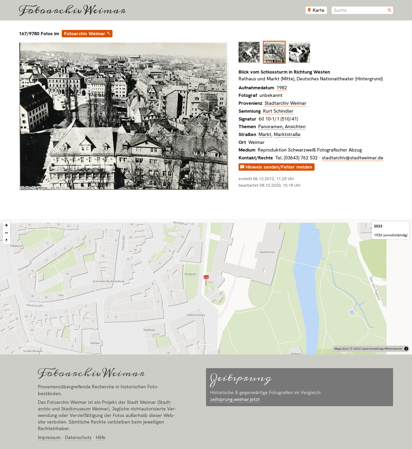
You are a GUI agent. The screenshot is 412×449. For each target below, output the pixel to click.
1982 (281, 88)
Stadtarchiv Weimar (285, 103)
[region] (206, 286)
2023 (378, 226)
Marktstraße (287, 134)
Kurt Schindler (278, 111)
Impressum (49, 437)
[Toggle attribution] (406, 349)
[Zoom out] (6, 233)
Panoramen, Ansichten (282, 126)
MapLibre (341, 349)
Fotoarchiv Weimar (72, 10)
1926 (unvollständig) (390, 235)
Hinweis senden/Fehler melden (279, 167)
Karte (319, 10)
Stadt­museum (76, 409)
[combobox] (362, 10)
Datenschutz (78, 437)
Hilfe (100, 437)
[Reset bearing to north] (6, 240)
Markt (265, 134)
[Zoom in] (6, 225)
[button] (206, 280)
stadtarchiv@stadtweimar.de (352, 158)
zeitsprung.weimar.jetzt (235, 399)
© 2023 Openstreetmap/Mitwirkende (376, 349)
